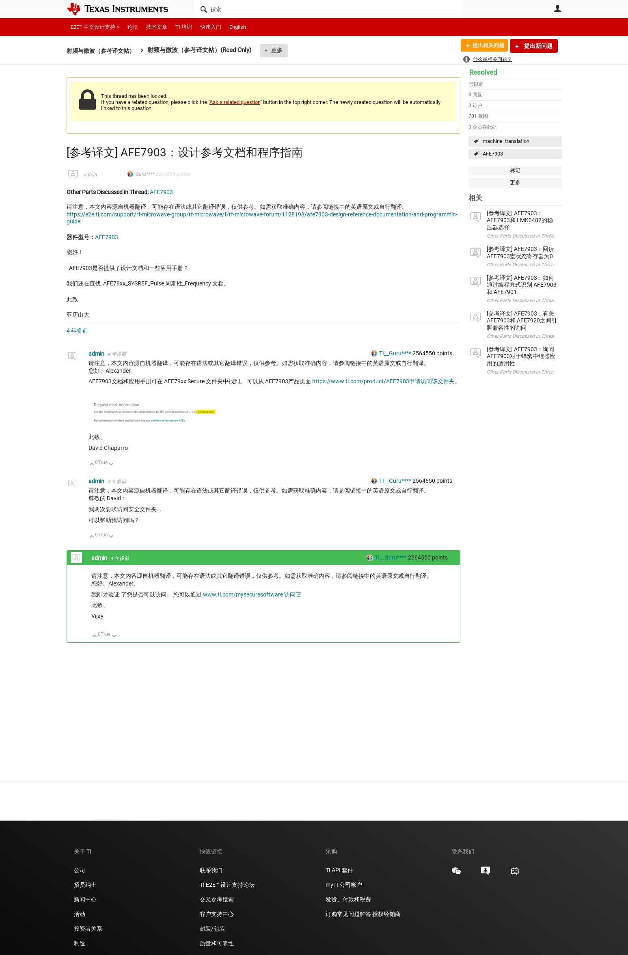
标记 (515, 170)
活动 (79, 914)
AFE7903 (493, 154)
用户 (558, 8)
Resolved (483, 72)
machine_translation (506, 141)
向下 (111, 464)
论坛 (132, 27)
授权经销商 (386, 914)
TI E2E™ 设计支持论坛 (227, 885)
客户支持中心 (217, 914)
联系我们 (211, 870)
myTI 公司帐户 (344, 885)
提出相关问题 (486, 46)
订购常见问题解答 (348, 914)
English (237, 27)
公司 (79, 870)
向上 (91, 464)
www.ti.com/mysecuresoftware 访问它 (252, 594)
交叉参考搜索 (217, 899)
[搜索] (328, 9)
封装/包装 (212, 928)
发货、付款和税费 (348, 899)
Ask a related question (234, 102)
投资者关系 (88, 928)
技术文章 (156, 27)
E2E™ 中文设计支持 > (95, 27)
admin (90, 174)
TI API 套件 (339, 870)
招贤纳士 (85, 885)
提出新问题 (537, 46)
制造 (79, 943)
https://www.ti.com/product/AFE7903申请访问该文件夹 (383, 381)
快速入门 (210, 27)
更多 (281, 50)
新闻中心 (85, 899)
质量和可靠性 (217, 943)
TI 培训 (183, 27)
